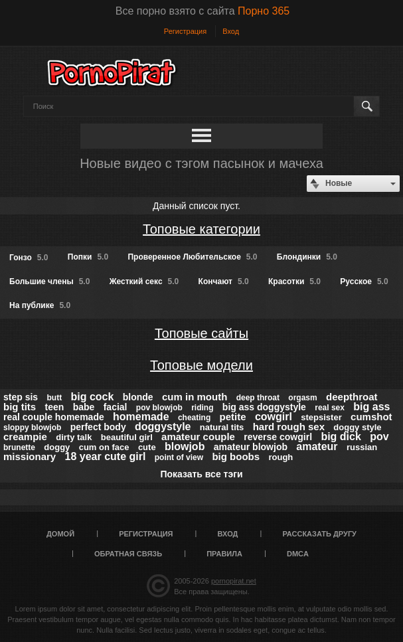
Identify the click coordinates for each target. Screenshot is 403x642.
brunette (19, 447)
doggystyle (163, 426)
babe (84, 407)
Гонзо (28, 257)
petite (233, 416)
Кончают (224, 281)
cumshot (371, 416)
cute (147, 447)
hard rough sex (289, 426)
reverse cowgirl (278, 437)
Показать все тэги (201, 474)
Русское (364, 281)
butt (54, 397)
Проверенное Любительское (192, 257)
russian (362, 447)
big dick (341, 436)
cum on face (104, 447)
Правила (224, 554)
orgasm (302, 397)
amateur (316, 446)
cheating (194, 417)
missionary (29, 456)
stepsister (321, 417)
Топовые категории (201, 229)
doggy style (357, 427)
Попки (88, 257)
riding (202, 407)
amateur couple (198, 436)
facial (115, 407)
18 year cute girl (105, 456)
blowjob (184, 446)
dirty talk (74, 437)
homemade (141, 416)
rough (280, 457)
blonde (138, 397)
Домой (60, 534)
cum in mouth (194, 396)
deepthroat (352, 396)
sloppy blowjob (32, 427)
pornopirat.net (233, 581)
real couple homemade (53, 417)
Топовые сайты (201, 333)
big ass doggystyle (264, 407)
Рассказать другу (319, 534)
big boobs (236, 456)
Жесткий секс (144, 281)
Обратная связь (128, 554)
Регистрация (185, 31)
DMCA (298, 554)
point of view (179, 457)
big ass (371, 406)
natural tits (222, 427)
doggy (57, 447)
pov (379, 436)
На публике (39, 305)
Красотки (294, 281)
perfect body (98, 427)
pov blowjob (159, 407)
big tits (19, 406)
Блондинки (307, 257)
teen (54, 407)
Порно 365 (263, 11)
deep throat (258, 397)
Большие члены (49, 281)
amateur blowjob (250, 446)
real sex (330, 407)
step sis (20, 397)
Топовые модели (201, 365)
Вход (230, 31)
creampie (25, 436)
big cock (92, 396)
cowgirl (273, 416)
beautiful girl (127, 437)
